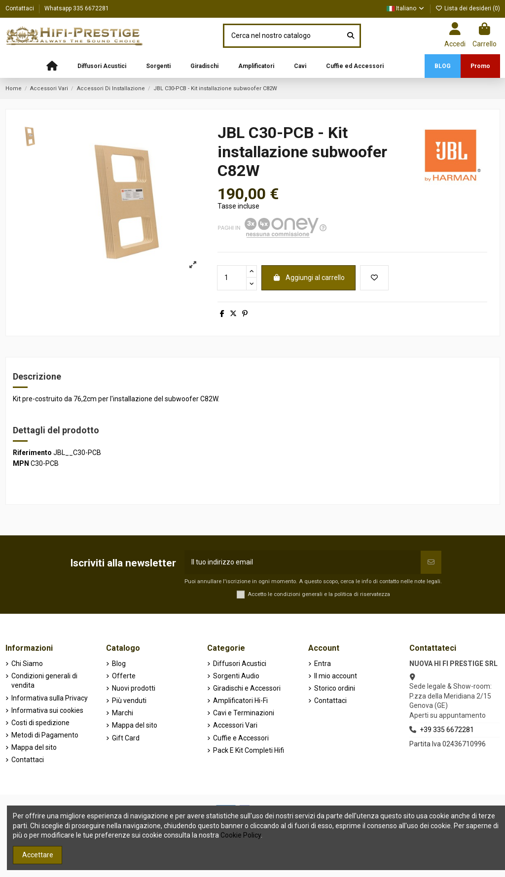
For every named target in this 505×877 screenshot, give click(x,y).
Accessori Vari (235, 725)
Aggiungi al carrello (308, 277)
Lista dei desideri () (467, 8)
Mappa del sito (34, 747)
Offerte (124, 676)
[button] (102, 66)
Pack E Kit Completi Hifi (248, 750)
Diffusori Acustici (239, 663)
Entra (322, 663)
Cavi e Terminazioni (243, 713)
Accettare (37, 855)
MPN (21, 463)
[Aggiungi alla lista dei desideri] (374, 277)
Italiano (406, 8)
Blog (119, 663)
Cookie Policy (240, 835)
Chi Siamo (27, 663)
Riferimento (32, 452)
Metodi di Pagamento (44, 735)
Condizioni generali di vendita (44, 681)
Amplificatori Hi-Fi (240, 700)
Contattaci (20, 8)
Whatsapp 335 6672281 (76, 8)
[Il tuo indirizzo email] (302, 562)
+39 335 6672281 (447, 730)
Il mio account (335, 676)
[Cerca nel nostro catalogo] (350, 36)
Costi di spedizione (40, 723)
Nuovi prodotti (133, 688)
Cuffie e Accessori (241, 738)
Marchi (122, 713)
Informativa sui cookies (47, 710)
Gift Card (126, 738)
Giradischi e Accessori (247, 688)
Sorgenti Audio (236, 676)
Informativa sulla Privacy (49, 698)
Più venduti (129, 700)
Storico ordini (334, 688)
